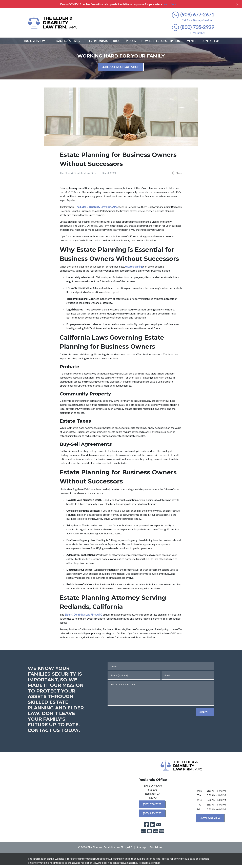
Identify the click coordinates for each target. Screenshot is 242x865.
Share (176, 173)
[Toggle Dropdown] (48, 41)
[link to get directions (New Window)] (153, 792)
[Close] (237, 4)
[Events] (190, 41)
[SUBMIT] (205, 712)
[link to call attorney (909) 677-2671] (193, 14)
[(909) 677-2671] (152, 804)
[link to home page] (53, 23)
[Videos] (131, 41)
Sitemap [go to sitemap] (141, 847)
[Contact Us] (210, 41)
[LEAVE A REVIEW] (210, 818)
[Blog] (117, 41)
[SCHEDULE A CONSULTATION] (120, 67)
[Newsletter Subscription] (161, 41)
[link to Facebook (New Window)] (146, 824)
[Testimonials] (97, 41)
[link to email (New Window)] (158, 824)
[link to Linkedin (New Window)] (152, 824)
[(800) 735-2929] (152, 813)
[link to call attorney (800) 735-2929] (193, 27)
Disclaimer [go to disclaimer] (156, 847)
